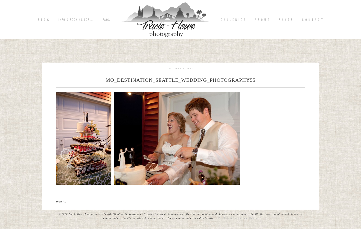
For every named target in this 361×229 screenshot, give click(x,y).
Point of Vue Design (245, 218)
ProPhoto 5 (225, 218)
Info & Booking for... (75, 19)
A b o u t (262, 19)
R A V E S (286, 19)
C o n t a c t (312, 19)
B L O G (43, 19)
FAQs (106, 19)
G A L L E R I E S (233, 19)
